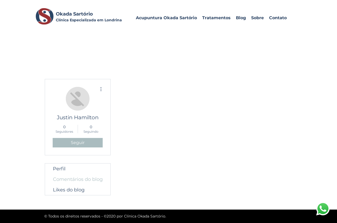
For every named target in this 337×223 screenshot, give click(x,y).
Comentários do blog (78, 179)
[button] (216, 18)
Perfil (59, 169)
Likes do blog (69, 190)
